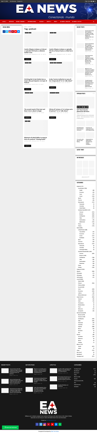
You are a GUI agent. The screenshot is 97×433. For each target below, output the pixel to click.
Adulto (79, 348)
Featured (26, 32)
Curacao (81, 212)
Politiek (79, 267)
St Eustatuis (79, 273)
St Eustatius (79, 275)
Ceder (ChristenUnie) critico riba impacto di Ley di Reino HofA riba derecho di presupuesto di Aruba (40, 389)
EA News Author (28, 54)
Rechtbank (81, 237)
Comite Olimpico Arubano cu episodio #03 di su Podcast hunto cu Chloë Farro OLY (61, 51)
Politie (79, 265)
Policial (80, 283)
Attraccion (80, 308)
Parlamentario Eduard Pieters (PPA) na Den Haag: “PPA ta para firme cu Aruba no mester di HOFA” (40, 380)
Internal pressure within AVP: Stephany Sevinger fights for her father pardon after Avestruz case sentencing (89, 59)
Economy (81, 192)
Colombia (81, 206)
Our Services (13, 1)
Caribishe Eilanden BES (83, 251)
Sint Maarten (82, 216)
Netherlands (82, 221)
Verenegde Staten (83, 249)
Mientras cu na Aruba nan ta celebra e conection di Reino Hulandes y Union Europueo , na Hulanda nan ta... (89, 72)
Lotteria (80, 293)
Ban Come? (79, 352)
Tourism (80, 200)
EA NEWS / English (65, 21)
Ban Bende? (79, 354)
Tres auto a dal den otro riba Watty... (80, 141)
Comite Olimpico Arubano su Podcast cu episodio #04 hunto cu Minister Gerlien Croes (35, 51)
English (31, 92)
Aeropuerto (80, 310)
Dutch (78, 227)
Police (79, 223)
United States (82, 208)
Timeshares (80, 302)
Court (80, 194)
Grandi (79, 346)
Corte (79, 289)
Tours (79, 306)
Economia (80, 291)
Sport (79, 239)
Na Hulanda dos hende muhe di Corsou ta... (80, 129)
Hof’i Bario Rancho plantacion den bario (83, 111)
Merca (79, 328)
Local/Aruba (27, 92)
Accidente (80, 336)
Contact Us (19, 1)
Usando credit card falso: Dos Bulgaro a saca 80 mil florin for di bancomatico (64, 370)
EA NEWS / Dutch (76, 21)
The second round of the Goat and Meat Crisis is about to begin (34, 110)
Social (80, 196)
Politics (80, 225)
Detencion (80, 338)
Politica (80, 285)
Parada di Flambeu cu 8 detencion (63, 385)
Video (55, 21)
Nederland (81, 263)
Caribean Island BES (82, 210)
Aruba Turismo (20, 21)
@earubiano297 (85, 177)
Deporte (11, 21)
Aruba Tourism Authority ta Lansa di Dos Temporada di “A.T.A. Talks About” (60, 80)
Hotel (79, 301)
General (80, 299)
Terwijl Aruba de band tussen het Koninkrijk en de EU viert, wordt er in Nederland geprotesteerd (89, 83)
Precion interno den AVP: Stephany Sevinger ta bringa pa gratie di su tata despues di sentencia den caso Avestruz (89, 34)
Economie (81, 233)
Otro (79, 332)
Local (4, 21)
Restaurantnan (81, 304)
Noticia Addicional (82, 295)
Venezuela (81, 204)
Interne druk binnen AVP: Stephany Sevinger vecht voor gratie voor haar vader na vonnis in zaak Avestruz (89, 47)
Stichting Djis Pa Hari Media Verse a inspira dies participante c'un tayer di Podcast (35, 81)
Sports (79, 198)
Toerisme (80, 241)
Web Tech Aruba (55, 431)
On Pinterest (80, 157)
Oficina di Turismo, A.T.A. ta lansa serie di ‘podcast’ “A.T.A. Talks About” (61, 110)
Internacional (32, 21)
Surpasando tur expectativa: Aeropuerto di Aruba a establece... (89, 142)
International (81, 202)
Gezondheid (82, 231)
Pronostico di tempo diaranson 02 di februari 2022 (90, 129)
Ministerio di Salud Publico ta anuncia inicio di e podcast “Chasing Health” (35, 138)
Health (80, 190)
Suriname (80, 330)
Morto (49, 21)
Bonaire (81, 214)
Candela (80, 342)
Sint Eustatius (82, 219)
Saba (80, 217)
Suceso (41, 21)
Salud (26, 121)
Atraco (79, 340)
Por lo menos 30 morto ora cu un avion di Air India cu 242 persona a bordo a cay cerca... (64, 378)
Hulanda (80, 326)
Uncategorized (80, 356)
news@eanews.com (51, 420)
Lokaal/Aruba (81, 229)
